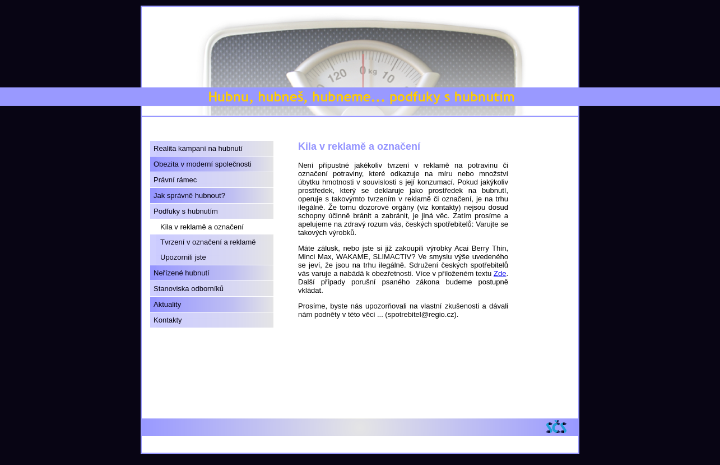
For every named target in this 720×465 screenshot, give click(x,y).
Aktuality (167, 304)
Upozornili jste (183, 257)
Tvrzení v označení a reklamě (208, 242)
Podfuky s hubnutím (186, 211)
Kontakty (168, 320)
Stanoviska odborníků (189, 288)
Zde (500, 273)
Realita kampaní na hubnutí (198, 148)
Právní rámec (175, 180)
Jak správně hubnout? (189, 195)
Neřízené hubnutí (182, 273)
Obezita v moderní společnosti (203, 164)
